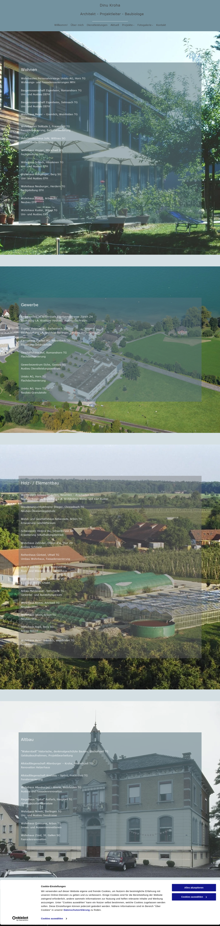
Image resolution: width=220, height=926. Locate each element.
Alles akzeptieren (194, 889)
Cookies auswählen (52, 920)
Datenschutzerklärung (77, 911)
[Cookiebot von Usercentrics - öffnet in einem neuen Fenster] (20, 920)
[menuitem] (61, 25)
